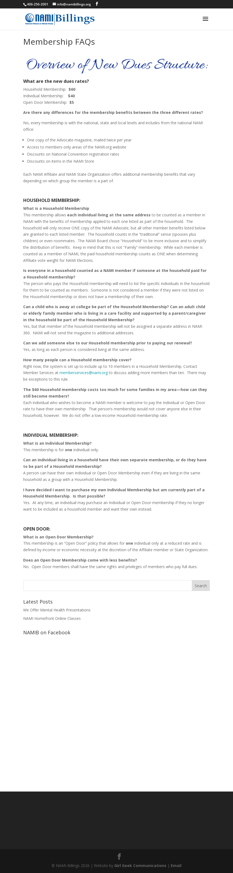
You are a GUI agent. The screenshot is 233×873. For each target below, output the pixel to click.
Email (176, 865)
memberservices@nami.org (83, 372)
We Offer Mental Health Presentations (57, 610)
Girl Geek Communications (140, 865)
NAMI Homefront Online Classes (52, 618)
